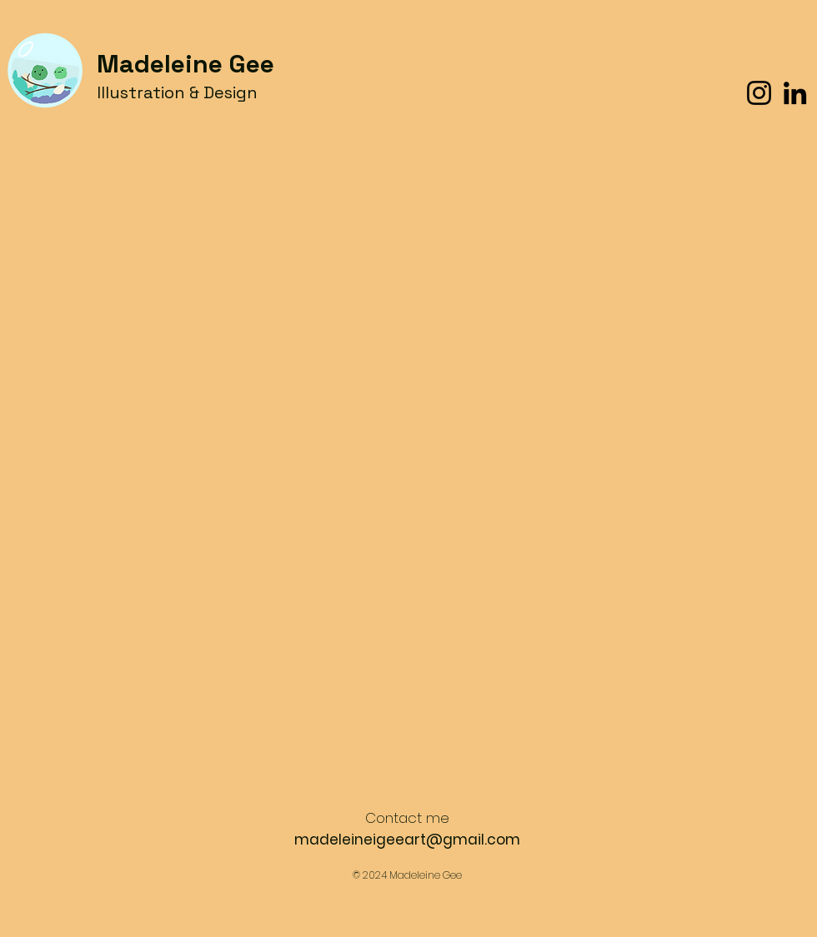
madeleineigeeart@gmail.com (407, 840)
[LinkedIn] (795, 93)
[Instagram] (759, 93)
